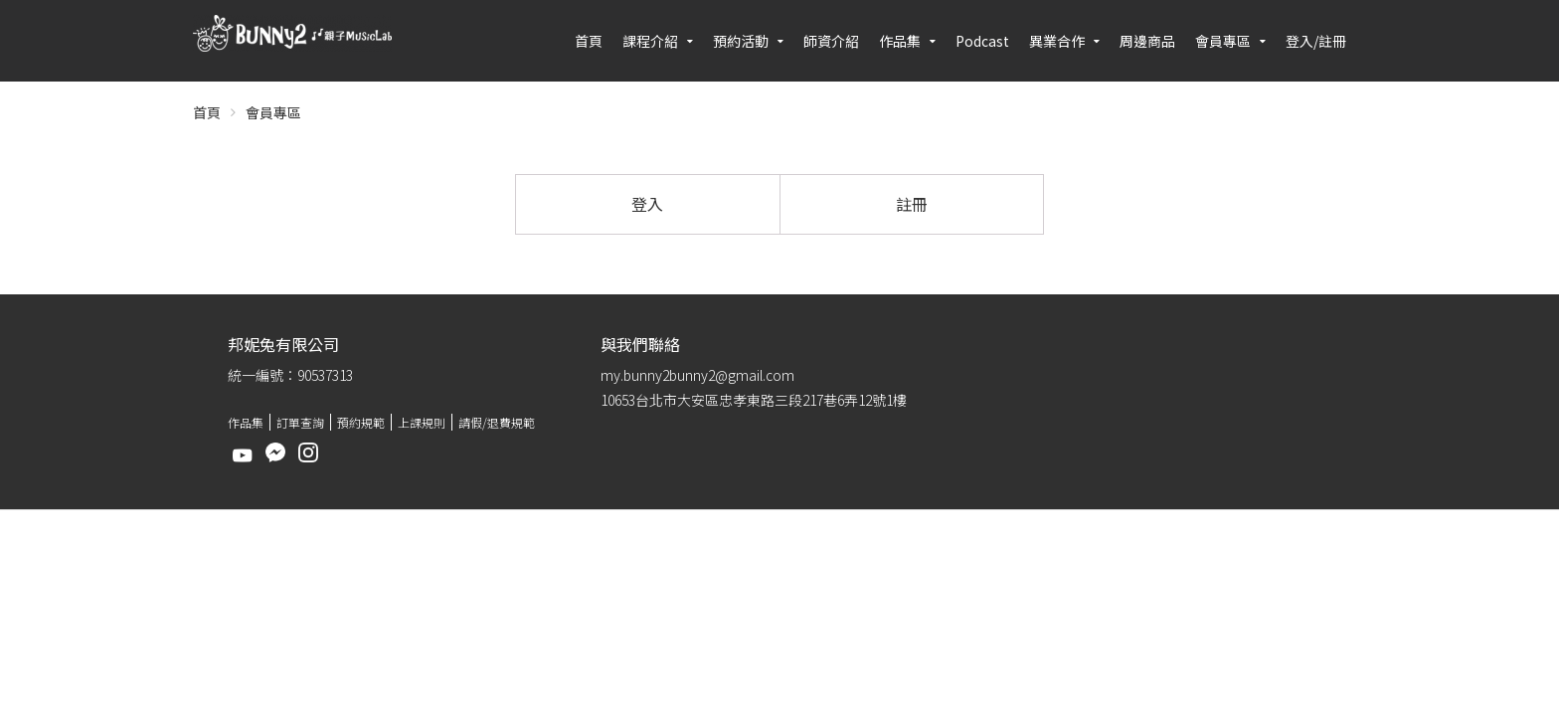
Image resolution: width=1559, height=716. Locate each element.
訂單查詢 (300, 422)
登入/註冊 (1316, 41)
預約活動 (741, 41)
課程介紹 (650, 41)
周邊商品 (1147, 41)
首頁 (589, 41)
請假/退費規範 (496, 422)
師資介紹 (831, 41)
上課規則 (421, 422)
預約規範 (361, 422)
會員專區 (1223, 41)
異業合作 (1057, 41)
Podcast (982, 41)
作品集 (900, 41)
